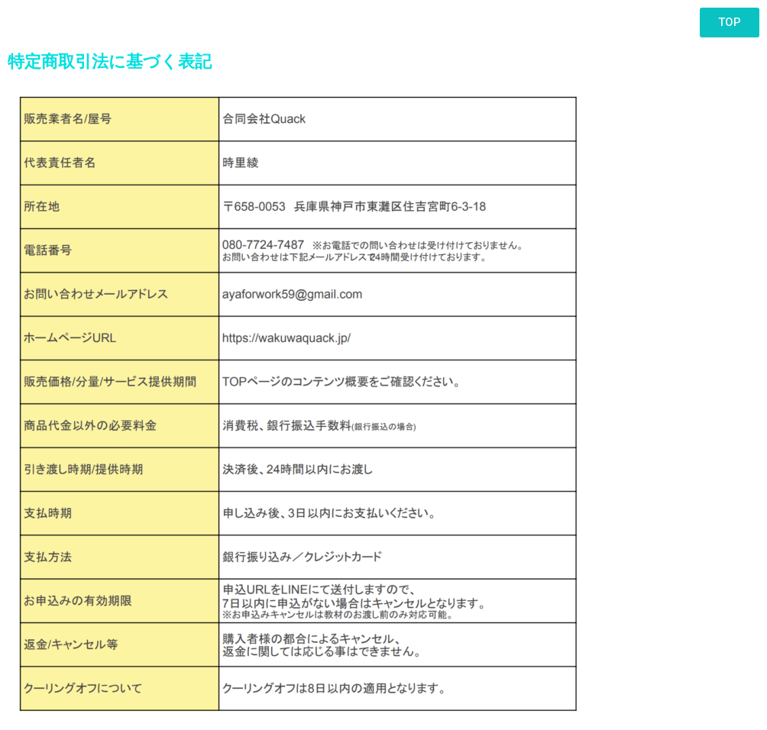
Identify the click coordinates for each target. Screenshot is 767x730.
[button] (729, 22)
